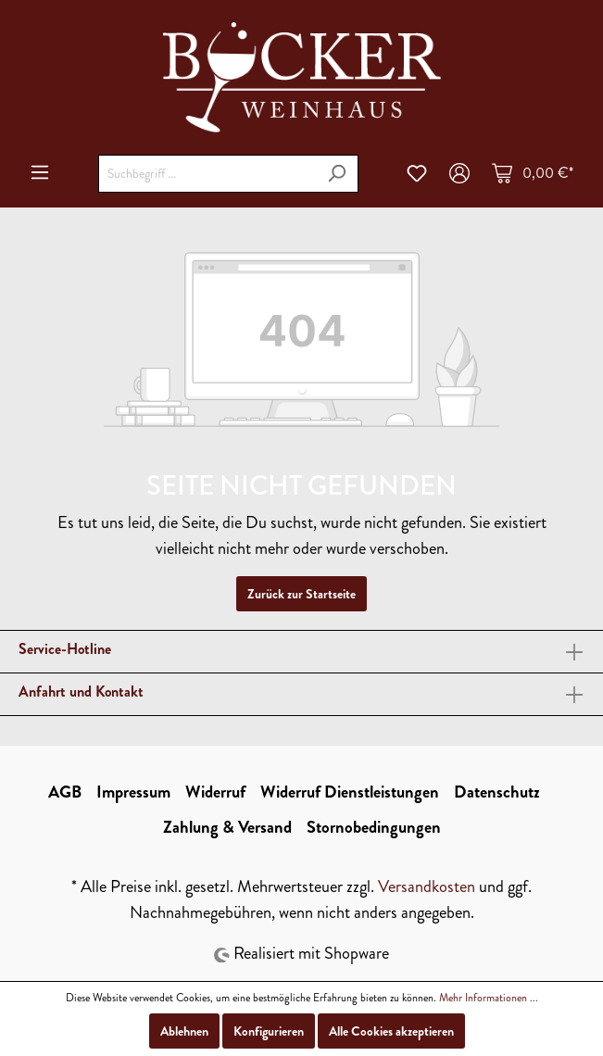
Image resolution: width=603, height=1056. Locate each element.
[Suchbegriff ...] (207, 174)
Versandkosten (426, 886)
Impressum (133, 792)
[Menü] (40, 172)
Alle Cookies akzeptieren (391, 1031)
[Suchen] (336, 174)
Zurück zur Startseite (301, 594)
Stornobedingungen (374, 827)
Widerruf (215, 792)
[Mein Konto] (459, 173)
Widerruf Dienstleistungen (349, 792)
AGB (65, 792)
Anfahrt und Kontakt (81, 691)
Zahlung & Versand (227, 827)
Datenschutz (497, 792)
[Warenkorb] (532, 173)
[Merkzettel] (417, 173)
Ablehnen (184, 1031)
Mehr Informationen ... (488, 997)
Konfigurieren (268, 1031)
